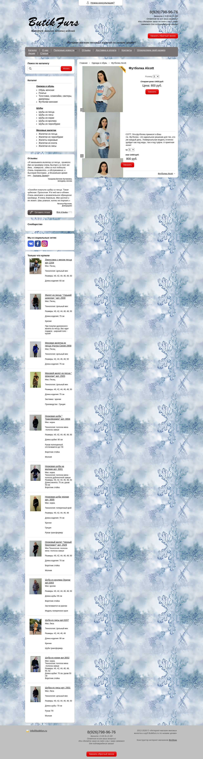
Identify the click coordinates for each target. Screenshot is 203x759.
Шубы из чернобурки (49, 124)
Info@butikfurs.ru (38, 730)
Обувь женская (46, 90)
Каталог (32, 50)
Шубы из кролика (47, 121)
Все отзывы (62, 212)
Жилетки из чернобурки (51, 137)
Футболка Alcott (165, 173)
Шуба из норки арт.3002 (57, 657)
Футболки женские (48, 102)
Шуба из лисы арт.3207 (57, 620)
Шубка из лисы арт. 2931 (57, 687)
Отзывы (86, 50)
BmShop (173, 740)
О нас (45, 50)
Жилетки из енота (48, 143)
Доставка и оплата (106, 50)
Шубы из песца (46, 112)
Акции (31, 53)
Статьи (44, 53)
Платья (42, 93)
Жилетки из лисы (47, 146)
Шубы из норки (46, 118)
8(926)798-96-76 (164, 12)
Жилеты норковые (48, 140)
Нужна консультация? (103, 2)
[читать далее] (40, 175)
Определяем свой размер (151, 50)
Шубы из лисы (46, 115)
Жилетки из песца (48, 134)
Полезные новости (64, 50)
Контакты (126, 50)
